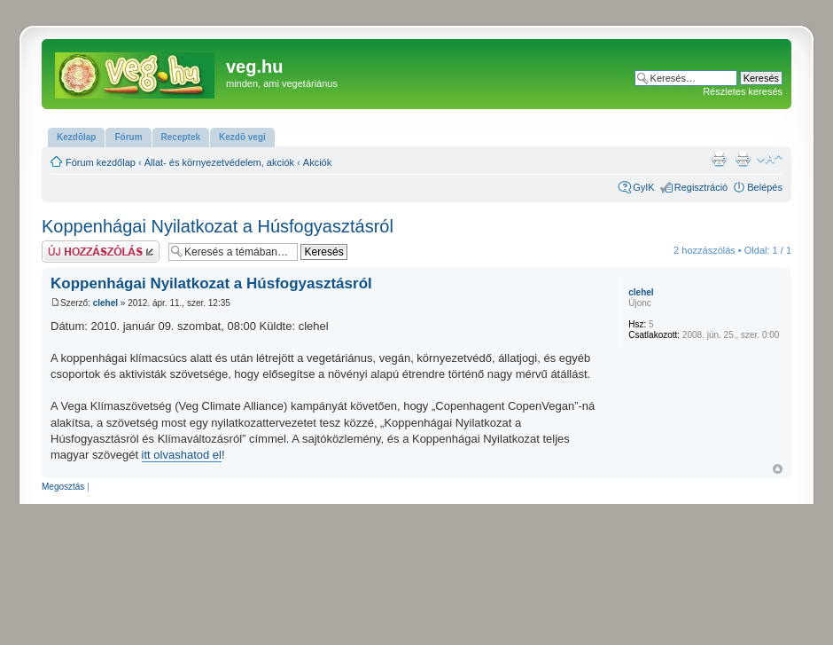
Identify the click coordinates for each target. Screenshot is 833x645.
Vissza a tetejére (777, 469)
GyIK (643, 187)
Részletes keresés (742, 91)
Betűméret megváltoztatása (769, 159)
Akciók (317, 162)
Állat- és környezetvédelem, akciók (219, 162)
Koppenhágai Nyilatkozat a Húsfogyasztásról (217, 226)
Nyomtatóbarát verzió (742, 159)
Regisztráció (701, 187)
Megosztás (63, 487)
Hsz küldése (101, 251)
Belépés (764, 187)
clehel (105, 303)
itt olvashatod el (182, 454)
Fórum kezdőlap (101, 162)
